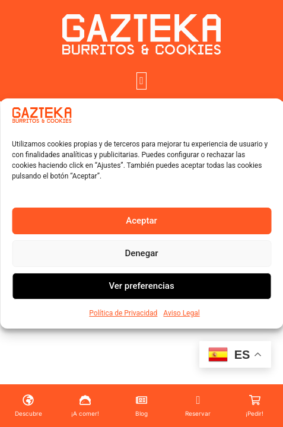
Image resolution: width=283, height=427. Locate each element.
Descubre (28, 413)
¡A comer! (85, 413)
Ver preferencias (141, 286)
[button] (141, 81)
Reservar (198, 413)
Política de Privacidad (123, 313)
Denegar (141, 253)
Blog (141, 413)
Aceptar (141, 220)
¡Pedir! (254, 413)
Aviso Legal (181, 313)
